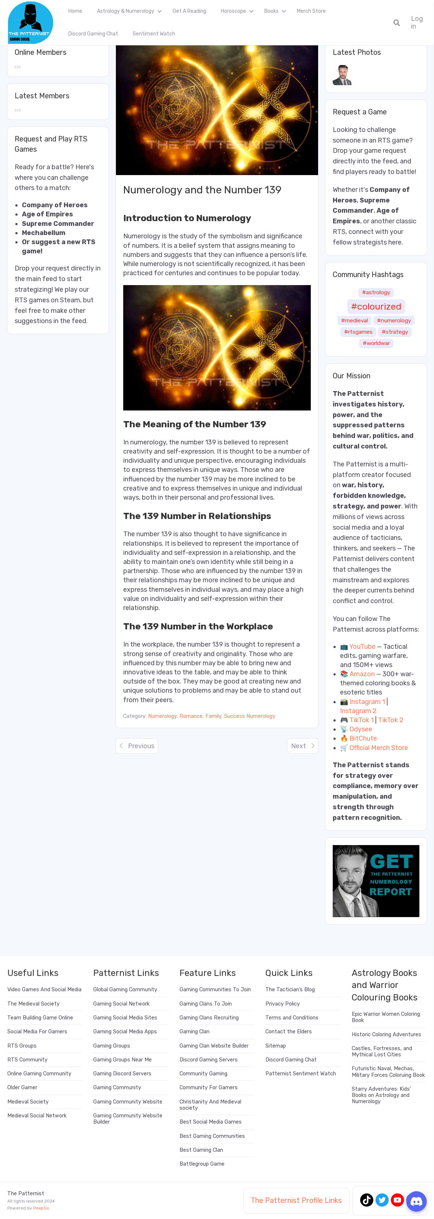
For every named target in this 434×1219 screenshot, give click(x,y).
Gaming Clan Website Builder (214, 1046)
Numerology (162, 716)
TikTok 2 (390, 720)
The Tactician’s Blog (290, 990)
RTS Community (27, 1060)
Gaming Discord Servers (122, 1074)
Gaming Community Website (127, 1102)
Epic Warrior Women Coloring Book (386, 1017)
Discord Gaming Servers (209, 1060)
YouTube (362, 647)
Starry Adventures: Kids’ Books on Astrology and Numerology (381, 1095)
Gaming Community (117, 1087)
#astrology (376, 292)
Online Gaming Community (39, 1074)
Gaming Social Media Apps (125, 1032)
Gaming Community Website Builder (127, 1119)
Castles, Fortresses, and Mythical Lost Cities (382, 1051)
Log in (417, 22)
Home (75, 11)
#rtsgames (358, 332)
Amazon (362, 674)
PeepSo (41, 1208)
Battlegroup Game (202, 1164)
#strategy (395, 332)
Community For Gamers (209, 1087)
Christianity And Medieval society (210, 1105)
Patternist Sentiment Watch (300, 1074)
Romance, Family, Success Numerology (227, 716)
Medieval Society (28, 1102)
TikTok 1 (362, 720)
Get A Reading (189, 11)
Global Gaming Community (125, 990)
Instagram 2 (358, 711)
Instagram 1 (367, 702)
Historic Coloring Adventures (386, 1034)
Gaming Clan (195, 1032)
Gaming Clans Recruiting (209, 1018)
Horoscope (233, 11)
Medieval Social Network (37, 1116)
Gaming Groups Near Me (122, 1060)
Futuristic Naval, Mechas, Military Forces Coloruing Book (388, 1071)
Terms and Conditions (291, 1018)
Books (271, 11)
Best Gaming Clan (201, 1150)
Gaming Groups (111, 1046)
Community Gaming (203, 1074)
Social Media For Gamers (37, 1032)
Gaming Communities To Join (215, 990)
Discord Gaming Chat (93, 34)
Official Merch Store (379, 748)
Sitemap (275, 1046)
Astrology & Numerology (125, 11)
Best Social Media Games (211, 1122)
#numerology (394, 320)
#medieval (354, 320)
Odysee (361, 729)
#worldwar (376, 343)
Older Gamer (22, 1087)
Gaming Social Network (121, 1004)
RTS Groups (22, 1046)
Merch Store (311, 11)
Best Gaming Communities (212, 1136)
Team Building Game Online (40, 1018)
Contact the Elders (288, 1032)
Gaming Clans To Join (206, 1004)
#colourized (376, 306)
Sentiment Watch (154, 34)
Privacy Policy (282, 1004)
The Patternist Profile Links (296, 1200)
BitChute (363, 738)
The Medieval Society (33, 1004)
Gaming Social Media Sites (125, 1018)
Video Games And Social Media (44, 990)
